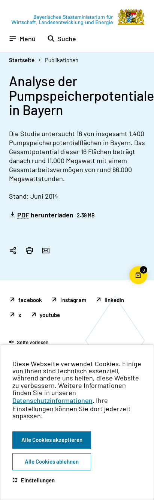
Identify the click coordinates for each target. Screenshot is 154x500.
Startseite (21, 60)
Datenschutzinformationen (52, 400)
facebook (30, 299)
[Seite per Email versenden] (45, 251)
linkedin (114, 299)
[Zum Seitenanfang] (138, 250)
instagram (73, 299)
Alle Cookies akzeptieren (51, 439)
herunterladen (52, 215)
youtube (50, 314)
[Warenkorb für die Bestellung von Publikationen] (138, 284)
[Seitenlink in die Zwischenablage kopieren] (12, 251)
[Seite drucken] (29, 251)
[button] (28, 342)
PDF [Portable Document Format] (23, 215)
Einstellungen (33, 480)
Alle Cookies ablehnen (52, 461)
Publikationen (61, 60)
